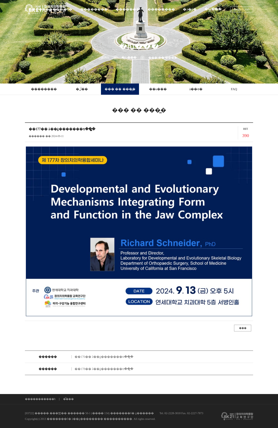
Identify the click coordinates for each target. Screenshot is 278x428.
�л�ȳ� (190, 9)
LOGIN (237, 9)
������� (128, 9)
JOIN (247, 9)
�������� (94, 9)
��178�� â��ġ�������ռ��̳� (104, 368)
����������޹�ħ (40, 399)
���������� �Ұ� (50, 9)
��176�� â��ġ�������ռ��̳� (104, 356)
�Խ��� (213, 9)
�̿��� (68, 399)
